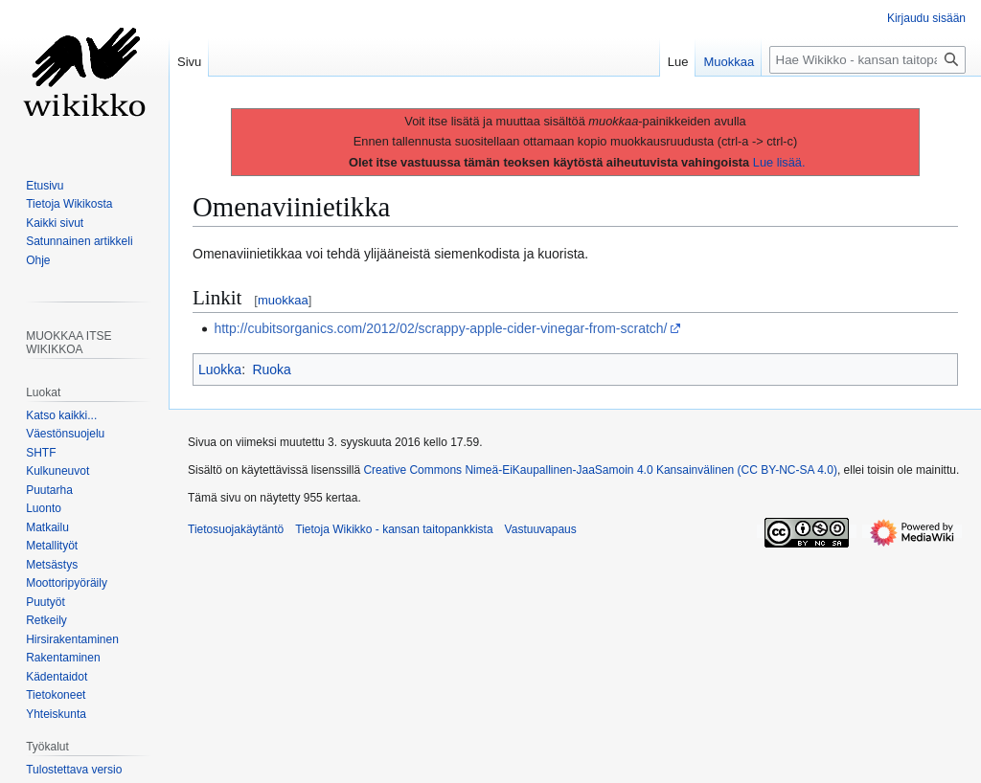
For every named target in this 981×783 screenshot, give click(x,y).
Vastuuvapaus (541, 529)
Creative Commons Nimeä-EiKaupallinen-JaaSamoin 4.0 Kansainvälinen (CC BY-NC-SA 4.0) (599, 470)
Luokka (219, 369)
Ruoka (271, 369)
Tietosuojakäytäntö (236, 529)
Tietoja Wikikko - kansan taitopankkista (393, 529)
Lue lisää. (779, 162)
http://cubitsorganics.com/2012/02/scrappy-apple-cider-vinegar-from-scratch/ (440, 328)
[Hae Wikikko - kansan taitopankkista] (867, 60)
